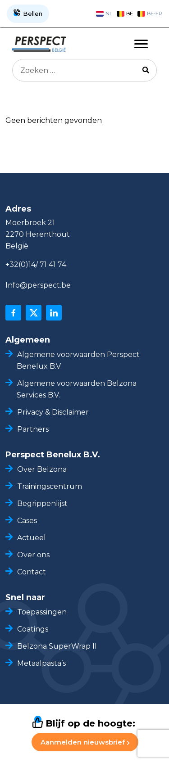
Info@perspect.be (38, 285)
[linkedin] (54, 313)
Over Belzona (42, 469)
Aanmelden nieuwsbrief (85, 742)
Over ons (33, 555)
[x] (33, 313)
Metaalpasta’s (41, 663)
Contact (31, 572)
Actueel (31, 537)
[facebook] (13, 313)
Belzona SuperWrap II (57, 646)
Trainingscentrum (49, 486)
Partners (33, 429)
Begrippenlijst (42, 503)
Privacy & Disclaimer (53, 412)
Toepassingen (42, 612)
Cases (27, 520)
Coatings (32, 629)
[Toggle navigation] (141, 44)
